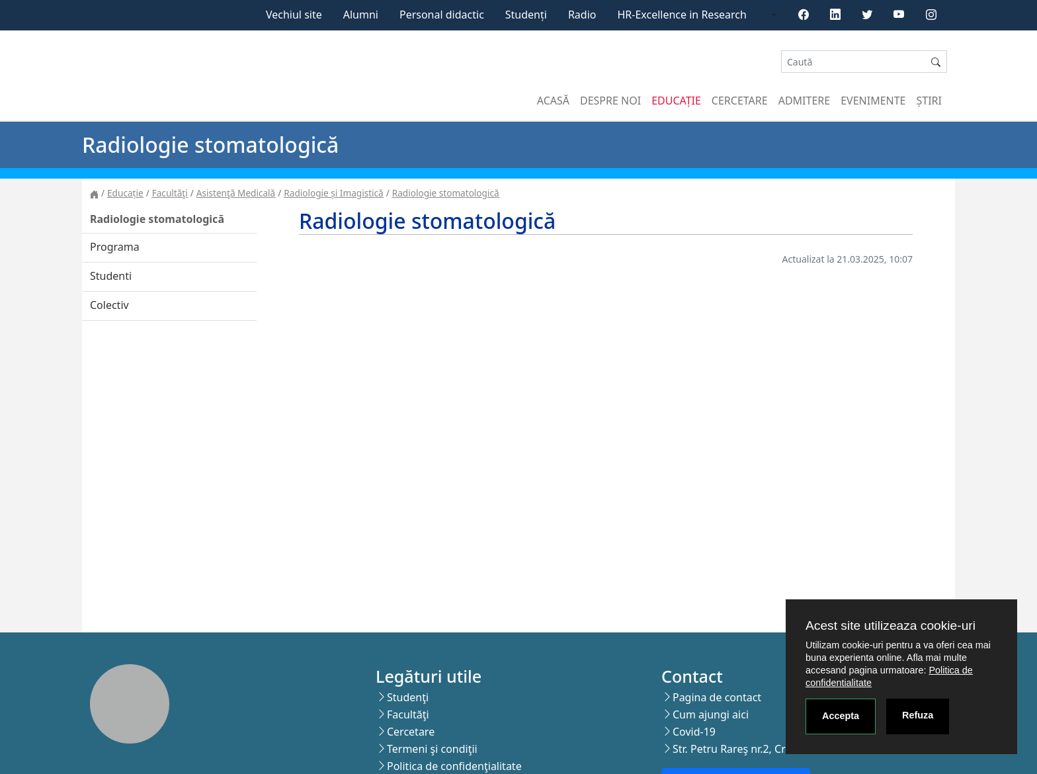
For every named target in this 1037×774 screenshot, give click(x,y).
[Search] (853, 61)
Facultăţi (170, 193)
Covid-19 (694, 731)
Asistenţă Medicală (235, 193)
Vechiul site (294, 14)
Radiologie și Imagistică (333, 193)
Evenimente (873, 100)
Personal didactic (441, 14)
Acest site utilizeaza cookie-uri (890, 625)
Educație (676, 100)
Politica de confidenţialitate (454, 766)
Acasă (553, 100)
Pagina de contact (717, 697)
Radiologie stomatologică (445, 193)
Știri (929, 100)
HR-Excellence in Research (682, 14)
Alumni (360, 14)
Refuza (917, 715)
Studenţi (408, 697)
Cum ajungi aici (711, 714)
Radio (582, 14)
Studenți (526, 14)
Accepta (840, 715)
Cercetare (740, 100)
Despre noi (610, 100)
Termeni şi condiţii (432, 749)
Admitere (804, 100)
